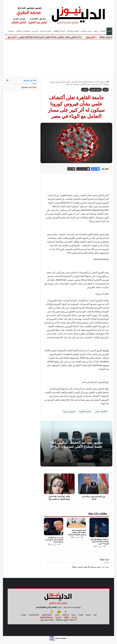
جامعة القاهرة (84, 411)
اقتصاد (103, 31)
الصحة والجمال (73, 31)
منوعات (11, 31)
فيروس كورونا (68, 411)
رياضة (96, 31)
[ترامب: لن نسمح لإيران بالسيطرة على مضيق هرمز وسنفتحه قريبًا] (53, 526)
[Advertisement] (58, 56)
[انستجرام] (52, 614)
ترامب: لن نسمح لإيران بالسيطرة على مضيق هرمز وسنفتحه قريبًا (54, 539)
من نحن (74, 620)
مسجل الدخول (89, 567)
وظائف (66, 620)
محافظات (65, 617)
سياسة (88, 617)
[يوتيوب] (59, 614)
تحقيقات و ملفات (23, 31)
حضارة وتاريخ (46, 31)
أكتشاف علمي (100, 411)
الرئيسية (104, 82)
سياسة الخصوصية (46, 620)
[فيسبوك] (65, 614)
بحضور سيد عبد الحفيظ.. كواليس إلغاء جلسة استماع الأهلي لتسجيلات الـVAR (76, 444)
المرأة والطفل (59, 31)
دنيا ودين (35, 31)
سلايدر (84, 90)
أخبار (109, 31)
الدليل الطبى (95, 90)
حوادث (57, 617)
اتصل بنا (58, 620)
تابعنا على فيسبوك (28, 87)
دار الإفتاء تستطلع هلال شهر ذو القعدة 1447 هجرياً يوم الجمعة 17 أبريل (100, 541)
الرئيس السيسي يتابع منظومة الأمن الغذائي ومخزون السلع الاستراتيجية (77, 532)
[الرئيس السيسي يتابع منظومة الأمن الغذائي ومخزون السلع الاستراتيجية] (76, 523)
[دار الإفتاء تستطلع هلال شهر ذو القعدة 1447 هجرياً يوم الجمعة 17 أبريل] (99, 527)
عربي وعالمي (86, 31)
